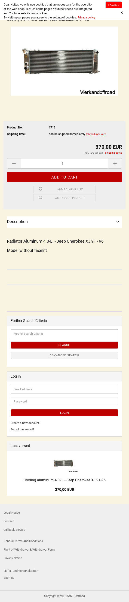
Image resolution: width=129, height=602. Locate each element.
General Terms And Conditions (23, 541)
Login (64, 412)
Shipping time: (16, 134)
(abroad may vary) (96, 134)
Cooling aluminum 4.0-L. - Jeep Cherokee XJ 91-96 (65, 480)
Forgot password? (22, 429)
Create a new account (25, 423)
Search (64, 345)
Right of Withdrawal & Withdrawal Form (29, 549)
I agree (114, 4)
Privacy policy (86, 17)
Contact (8, 521)
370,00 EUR (64, 489)
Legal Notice (11, 512)
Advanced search (64, 355)
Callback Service (14, 529)
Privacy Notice (12, 558)
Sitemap (8, 577)
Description (17, 221)
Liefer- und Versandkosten (20, 570)
